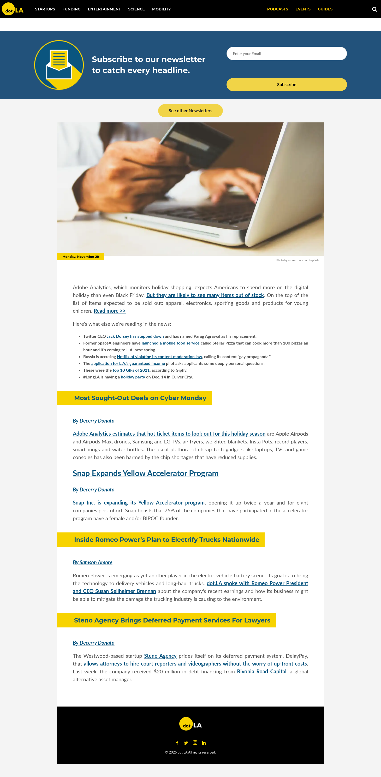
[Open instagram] (194, 742)
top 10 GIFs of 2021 (131, 369)
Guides (325, 9)
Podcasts (277, 9)
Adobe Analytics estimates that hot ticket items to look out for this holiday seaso (168, 433)
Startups (45, 9)
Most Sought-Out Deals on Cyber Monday (140, 398)
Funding (71, 9)
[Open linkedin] (203, 742)
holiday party (133, 376)
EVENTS (303, 9)
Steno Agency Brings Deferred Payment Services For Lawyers (172, 620)
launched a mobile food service (171, 342)
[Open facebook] (177, 742)
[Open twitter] (186, 742)
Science (136, 9)
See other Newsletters (190, 110)
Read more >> (110, 310)
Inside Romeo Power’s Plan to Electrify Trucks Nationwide (166, 539)
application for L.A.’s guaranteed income (128, 363)
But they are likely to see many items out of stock (205, 295)
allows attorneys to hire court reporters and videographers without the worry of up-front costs (195, 663)
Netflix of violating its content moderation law (159, 356)
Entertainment (104, 9)
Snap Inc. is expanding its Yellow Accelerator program (139, 502)
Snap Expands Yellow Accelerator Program (146, 473)
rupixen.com (295, 260)
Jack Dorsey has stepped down (135, 336)
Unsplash (313, 260)
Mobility (161, 9)
